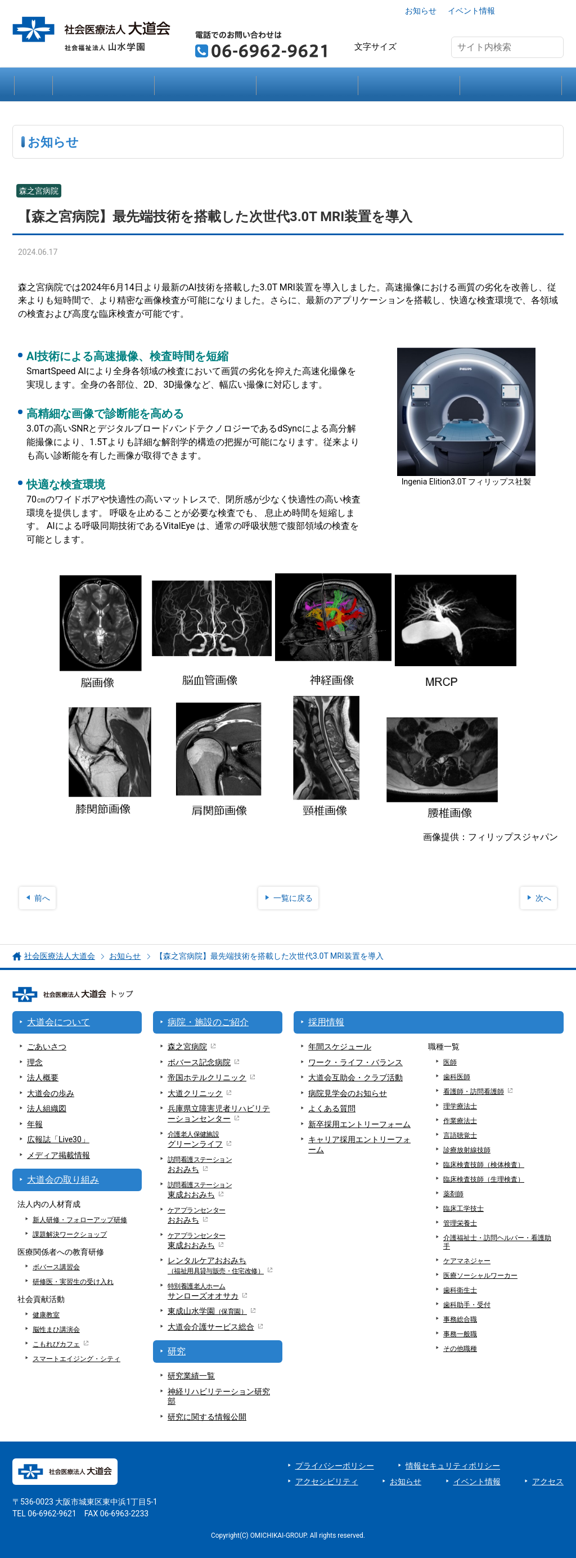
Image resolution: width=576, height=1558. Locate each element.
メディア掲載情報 (58, 1155)
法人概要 (42, 1077)
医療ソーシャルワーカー (480, 1275)
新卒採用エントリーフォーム (359, 1124)
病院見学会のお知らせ (347, 1093)
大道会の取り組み (409, 84)
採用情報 (511, 84)
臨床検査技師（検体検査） (483, 1165)
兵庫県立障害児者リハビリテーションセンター (219, 1113)
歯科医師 (456, 1077)
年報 (35, 1124)
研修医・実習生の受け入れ (73, 1282)
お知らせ (420, 10)
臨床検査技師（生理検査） (483, 1179)
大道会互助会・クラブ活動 (355, 1077)
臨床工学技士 (463, 1209)
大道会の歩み (50, 1093)
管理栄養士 (460, 1223)
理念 (35, 1062)
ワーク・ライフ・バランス (355, 1062)
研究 (307, 84)
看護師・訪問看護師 (473, 1091)
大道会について (103, 84)
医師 (450, 1062)
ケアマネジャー (466, 1261)
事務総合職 (460, 1319)
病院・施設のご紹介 (205, 84)
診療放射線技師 (466, 1150)
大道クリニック (195, 1093)
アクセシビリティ (326, 1481)
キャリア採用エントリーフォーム (359, 1144)
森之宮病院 (187, 1046)
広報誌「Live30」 (58, 1139)
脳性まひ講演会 (56, 1329)
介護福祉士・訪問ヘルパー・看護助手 (497, 1242)
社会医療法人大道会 (59, 955)
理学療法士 (460, 1106)
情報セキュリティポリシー (453, 1465)
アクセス (533, 11)
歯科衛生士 (460, 1290)
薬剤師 (453, 1194)
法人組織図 (46, 1108)
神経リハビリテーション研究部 (219, 1396)
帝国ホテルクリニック (207, 1077)
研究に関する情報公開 (207, 1416)
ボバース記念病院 (199, 1062)
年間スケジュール (339, 1046)
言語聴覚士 (460, 1135)
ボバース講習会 (56, 1267)
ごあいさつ (46, 1046)
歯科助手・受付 (466, 1305)
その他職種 (460, 1349)
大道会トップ (33, 84)
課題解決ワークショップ (70, 1234)
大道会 (211, 1327)
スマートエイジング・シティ (76, 1359)
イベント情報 (471, 10)
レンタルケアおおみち (216, 1266)
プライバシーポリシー (334, 1465)
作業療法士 (460, 1121)
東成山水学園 (207, 1311)
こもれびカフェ (56, 1344)
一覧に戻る (293, 898)
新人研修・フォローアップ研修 (80, 1220)
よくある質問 (332, 1108)
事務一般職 (460, 1334)
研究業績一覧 (191, 1375)
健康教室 (46, 1315)
